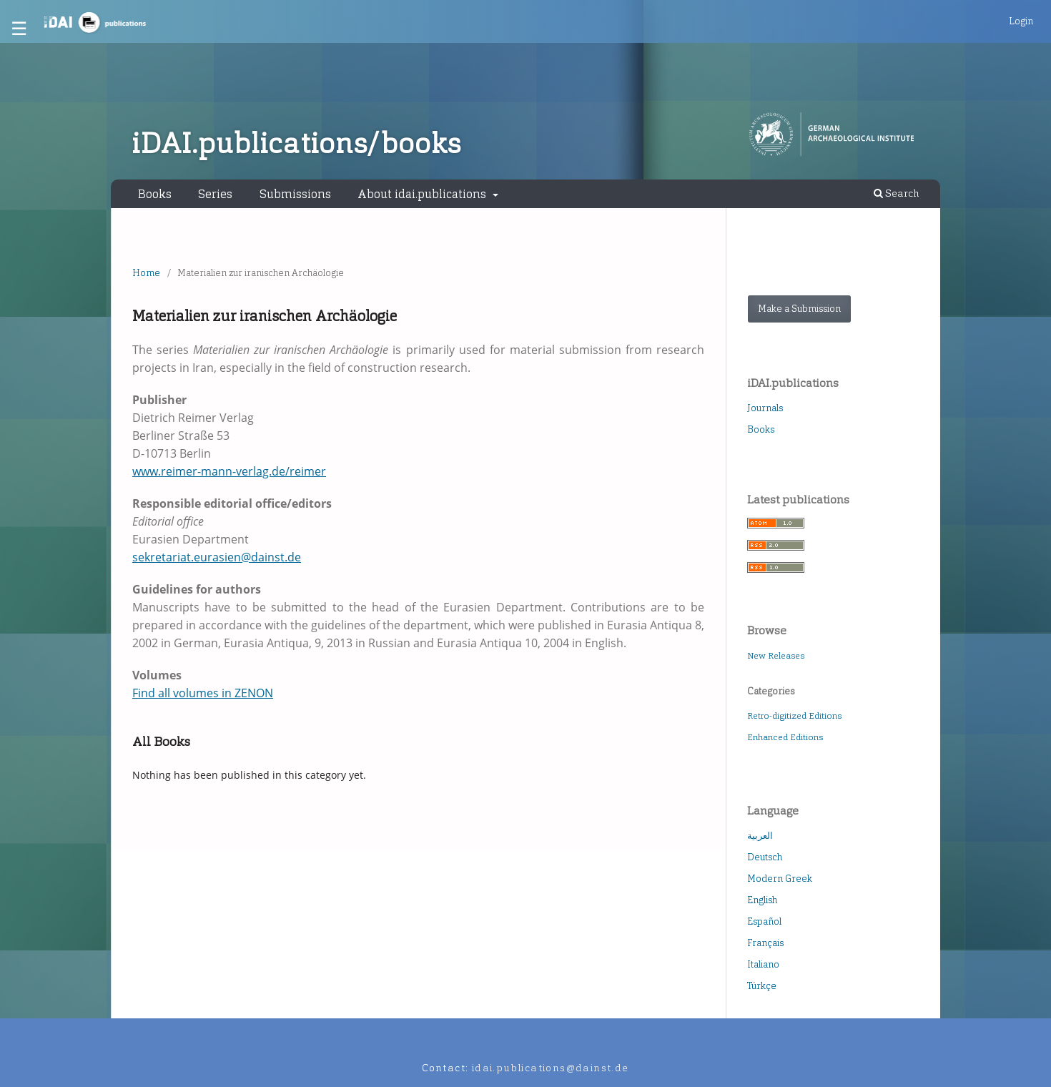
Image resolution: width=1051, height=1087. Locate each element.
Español (764, 921)
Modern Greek (779, 878)
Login (1021, 21)
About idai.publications (423, 194)
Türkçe (761, 986)
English (762, 900)
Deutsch (764, 857)
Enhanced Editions (785, 737)
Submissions (295, 194)
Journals (765, 408)
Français (765, 943)
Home (146, 273)
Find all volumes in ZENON (202, 693)
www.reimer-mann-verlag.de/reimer (229, 471)
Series (215, 194)
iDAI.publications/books (296, 143)
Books (155, 194)
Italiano (763, 964)
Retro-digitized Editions (794, 716)
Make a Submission (799, 309)
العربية (760, 836)
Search (896, 193)
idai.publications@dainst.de (550, 1068)
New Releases (775, 655)
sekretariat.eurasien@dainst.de (216, 557)
